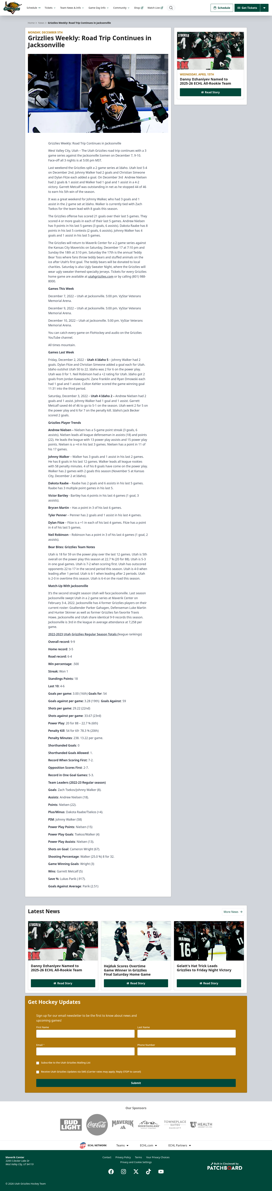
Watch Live (155, 7)
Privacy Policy (123, 1157)
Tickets (50, 7)
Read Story (210, 92)
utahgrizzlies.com (100, 276)
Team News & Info (72, 7)
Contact (107, 1157)
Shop (138, 7)
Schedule (34, 7)
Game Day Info (98, 7)
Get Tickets (247, 8)
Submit (136, 1083)
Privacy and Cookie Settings (136, 1162)
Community (121, 7)
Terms (138, 1157)
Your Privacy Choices (157, 1157)
